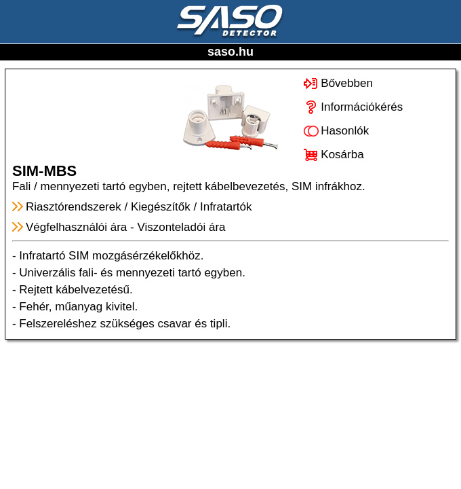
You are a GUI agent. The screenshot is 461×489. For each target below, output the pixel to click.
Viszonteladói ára (181, 227)
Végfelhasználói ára (76, 227)
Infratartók (226, 206)
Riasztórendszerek (73, 206)
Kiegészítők (161, 206)
